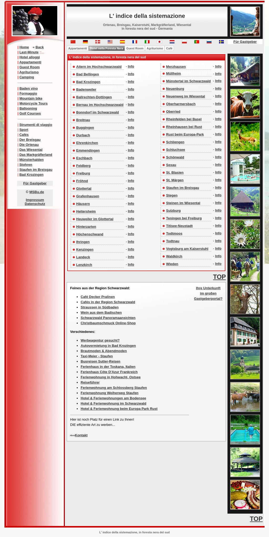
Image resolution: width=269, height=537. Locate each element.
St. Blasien (174, 172)
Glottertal (83, 188)
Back (39, 47)
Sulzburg (173, 211)
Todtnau (172, 241)
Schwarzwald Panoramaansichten (108, 318)
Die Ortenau (29, 145)
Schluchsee (175, 150)
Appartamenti (30, 62)
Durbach (83, 135)
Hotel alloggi (29, 57)
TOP (219, 276)
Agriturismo (29, 72)
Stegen (171, 195)
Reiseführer (90, 382)
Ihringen (83, 242)
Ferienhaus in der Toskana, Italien (108, 367)
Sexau (171, 165)
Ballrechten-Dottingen (94, 97)
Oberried (173, 111)
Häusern (83, 204)
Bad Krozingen (31, 175)
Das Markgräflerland (35, 155)
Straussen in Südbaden (99, 307)
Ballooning (28, 108)
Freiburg (83, 173)
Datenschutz (35, 204)
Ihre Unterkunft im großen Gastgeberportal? (208, 293)
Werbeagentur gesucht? (100, 340)
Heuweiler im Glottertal (94, 219)
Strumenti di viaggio (35, 125)
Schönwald (175, 157)
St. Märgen (174, 180)
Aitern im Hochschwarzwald (99, 67)
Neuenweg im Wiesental (185, 96)
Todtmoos (174, 233)
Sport (23, 130)
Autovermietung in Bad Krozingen (108, 346)
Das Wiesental (31, 150)
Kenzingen (85, 249)
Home (24, 47)
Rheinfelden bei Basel (183, 119)
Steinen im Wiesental (183, 203)
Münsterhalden (31, 160)
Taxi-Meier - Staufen (97, 356)
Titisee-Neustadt (179, 226)
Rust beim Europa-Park (185, 134)
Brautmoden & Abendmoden (104, 351)
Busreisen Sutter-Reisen (100, 361)
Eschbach (84, 158)
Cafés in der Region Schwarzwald (108, 302)
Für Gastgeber (35, 183)
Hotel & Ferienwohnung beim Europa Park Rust (119, 409)
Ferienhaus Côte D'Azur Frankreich (109, 372)
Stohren (25, 165)
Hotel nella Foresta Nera (106, 48)
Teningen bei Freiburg (184, 218)
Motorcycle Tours (33, 103)
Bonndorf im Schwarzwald (97, 112)
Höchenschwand (89, 234)
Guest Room (29, 67)
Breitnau (83, 120)
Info (131, 66)
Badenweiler (86, 89)
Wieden (172, 264)
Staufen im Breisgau (36, 170)
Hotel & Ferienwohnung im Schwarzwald (113, 403)
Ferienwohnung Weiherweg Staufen (109, 393)
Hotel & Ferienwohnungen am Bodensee (113, 398)
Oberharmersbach (180, 104)
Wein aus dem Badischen (101, 312)
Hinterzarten (86, 227)
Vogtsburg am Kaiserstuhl (187, 249)
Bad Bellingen (87, 74)
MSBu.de (36, 192)
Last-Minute (29, 52)
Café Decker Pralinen (98, 297)
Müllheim (173, 73)
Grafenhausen (87, 196)
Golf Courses (30, 113)
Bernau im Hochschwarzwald (99, 105)
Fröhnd (82, 181)
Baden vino (28, 88)
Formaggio (28, 93)
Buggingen (85, 128)
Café (169, 48)
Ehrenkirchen (87, 143)
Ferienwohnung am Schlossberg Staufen (114, 388)
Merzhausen (176, 67)
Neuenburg (175, 89)
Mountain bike (30, 98)
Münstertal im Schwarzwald (188, 81)
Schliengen (175, 142)
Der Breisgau (30, 140)
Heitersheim (86, 211)
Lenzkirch (84, 265)
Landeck (83, 257)
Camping (26, 77)
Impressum (35, 200)
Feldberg (83, 166)
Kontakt (81, 435)
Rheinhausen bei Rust (184, 127)
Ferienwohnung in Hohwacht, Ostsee (111, 377)
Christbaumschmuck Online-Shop (108, 323)
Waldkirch (174, 256)
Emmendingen (88, 150)
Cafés (24, 135)
